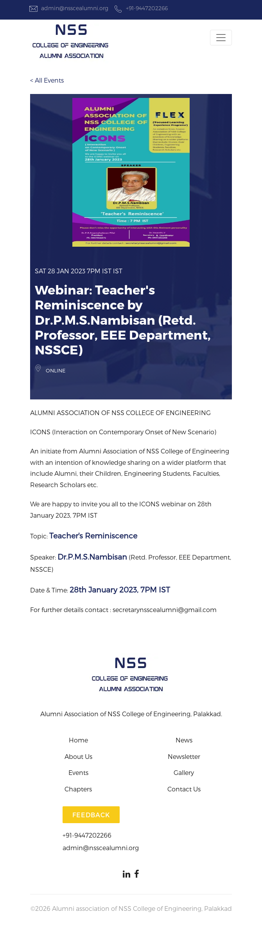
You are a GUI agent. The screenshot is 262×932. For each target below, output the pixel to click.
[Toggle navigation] (221, 37)
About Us (78, 756)
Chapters (78, 789)
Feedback (91, 814)
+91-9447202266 (140, 8)
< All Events (47, 80)
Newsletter (184, 756)
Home (78, 740)
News (184, 740)
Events (78, 772)
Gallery (184, 772)
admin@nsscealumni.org (67, 8)
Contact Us (184, 789)
